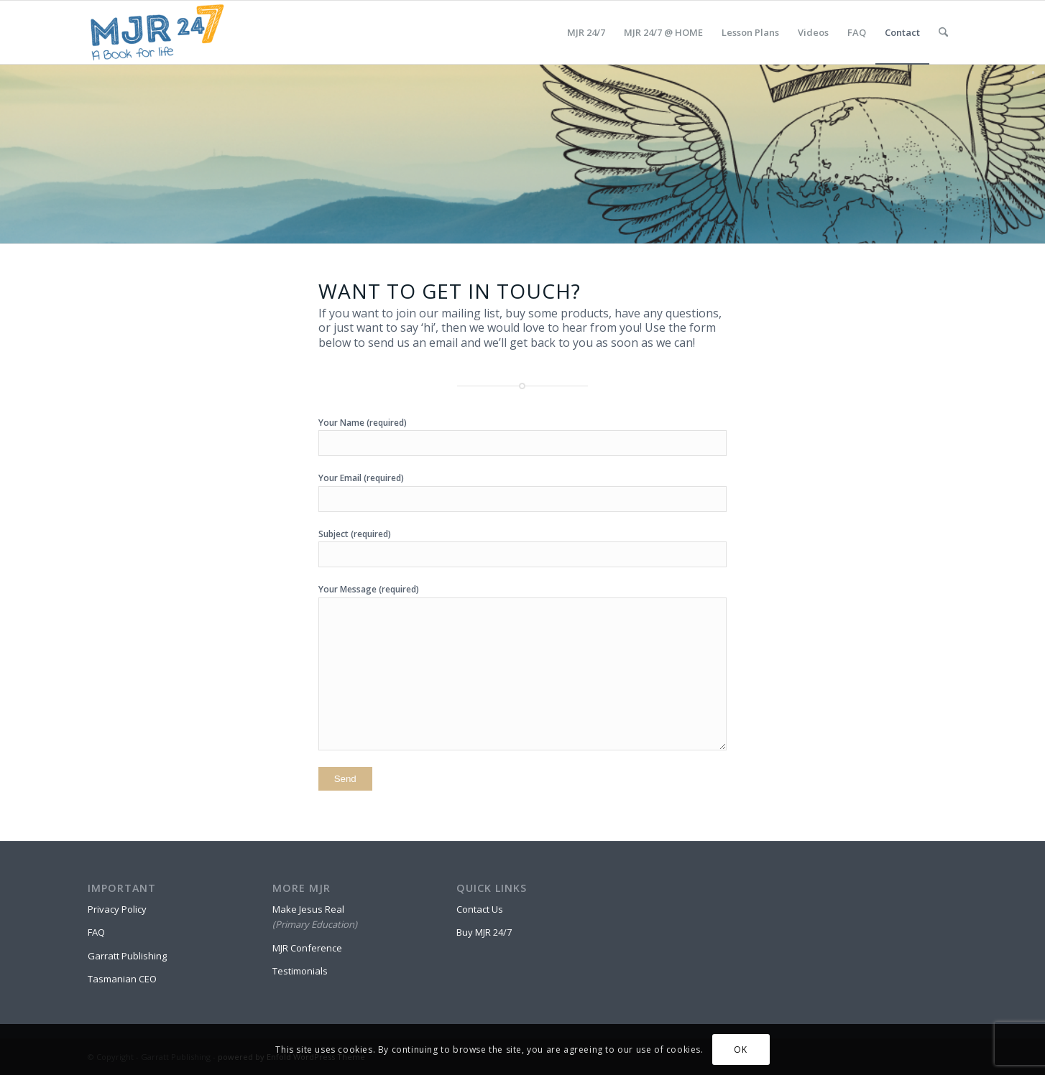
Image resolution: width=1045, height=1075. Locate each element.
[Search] (943, 32)
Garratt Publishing (127, 955)
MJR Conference (307, 947)
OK (740, 1049)
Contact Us (479, 909)
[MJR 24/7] (157, 32)
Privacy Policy (117, 909)
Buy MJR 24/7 (484, 932)
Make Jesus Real (308, 909)
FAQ (96, 932)
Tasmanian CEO (122, 978)
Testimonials (300, 970)
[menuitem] (586, 32)
